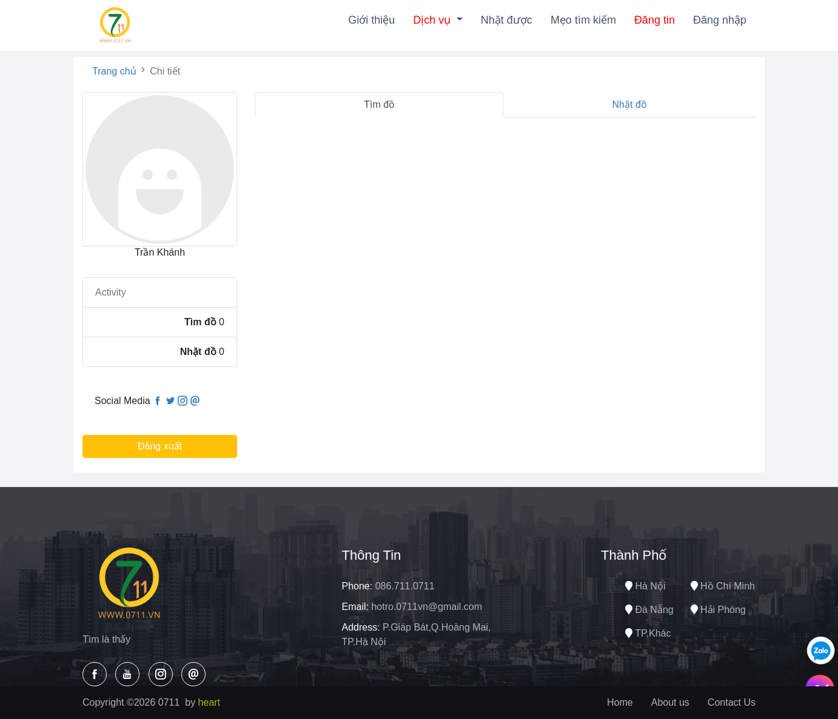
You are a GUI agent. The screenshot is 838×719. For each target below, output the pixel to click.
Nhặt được (506, 20)
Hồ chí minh (723, 586)
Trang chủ (114, 71)
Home (620, 702)
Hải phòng (718, 610)
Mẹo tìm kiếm (583, 20)
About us (670, 702)
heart (209, 702)
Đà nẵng (649, 610)
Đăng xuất (160, 446)
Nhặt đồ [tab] (629, 104)
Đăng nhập (719, 20)
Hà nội (645, 586)
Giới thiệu (371, 20)
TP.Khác (648, 633)
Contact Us (732, 702)
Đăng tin (654, 20)
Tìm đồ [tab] (379, 104)
